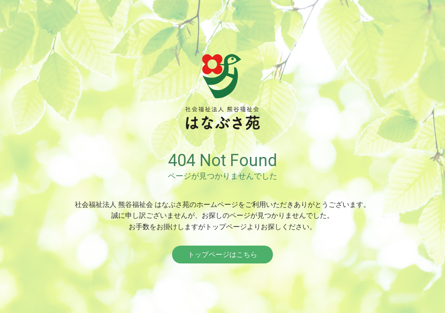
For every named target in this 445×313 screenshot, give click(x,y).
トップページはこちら (222, 254)
